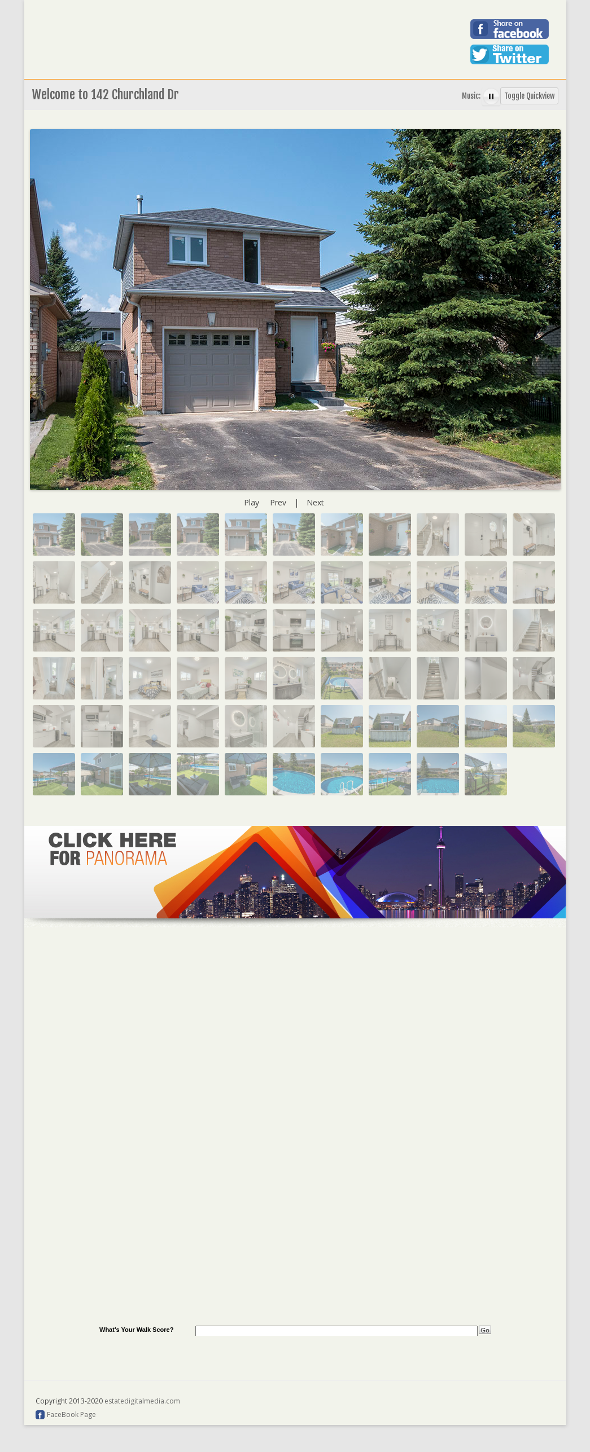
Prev (278, 502)
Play (251, 502)
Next (315, 502)
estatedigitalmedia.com (142, 1401)
